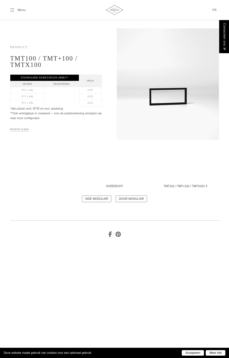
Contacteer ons (224, 36)
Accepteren (192, 352)
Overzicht (114, 186)
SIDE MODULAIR (96, 198)
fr (214, 10)
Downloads (19, 129)
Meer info (215, 352)
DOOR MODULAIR (131, 198)
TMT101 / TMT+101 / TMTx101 (185, 186)
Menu (22, 10)
